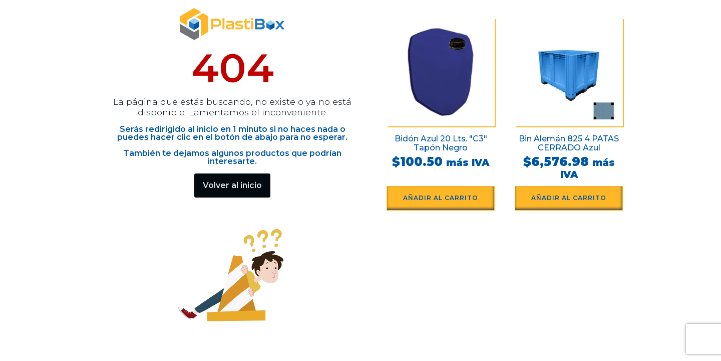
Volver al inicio (232, 185)
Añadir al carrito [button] (440, 198)
